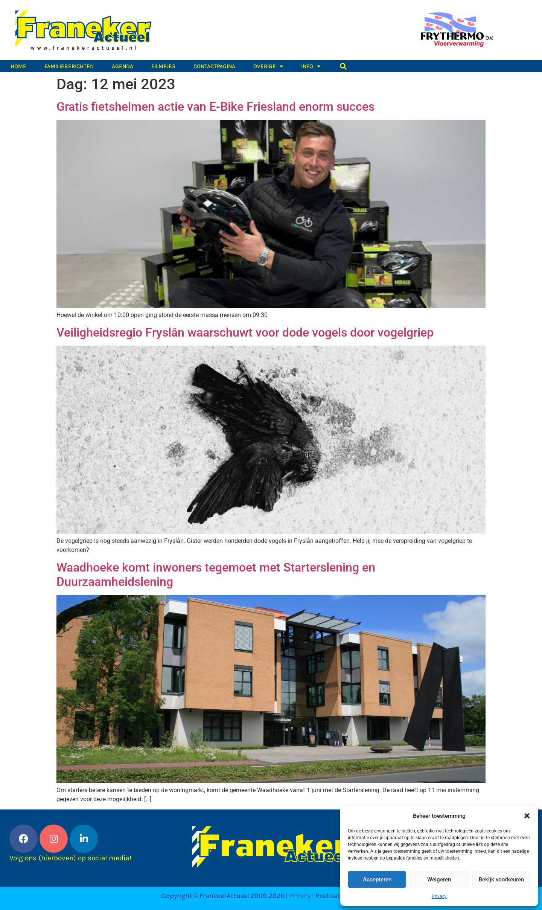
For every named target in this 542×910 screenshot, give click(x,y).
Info (310, 66)
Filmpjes (163, 66)
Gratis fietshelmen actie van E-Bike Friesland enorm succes (215, 106)
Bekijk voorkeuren (501, 879)
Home (18, 66)
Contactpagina (214, 66)
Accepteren (377, 879)
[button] (527, 816)
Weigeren (439, 879)
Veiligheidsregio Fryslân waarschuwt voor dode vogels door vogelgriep (245, 332)
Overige (268, 66)
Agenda (122, 66)
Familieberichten (69, 66)
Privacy (439, 896)
